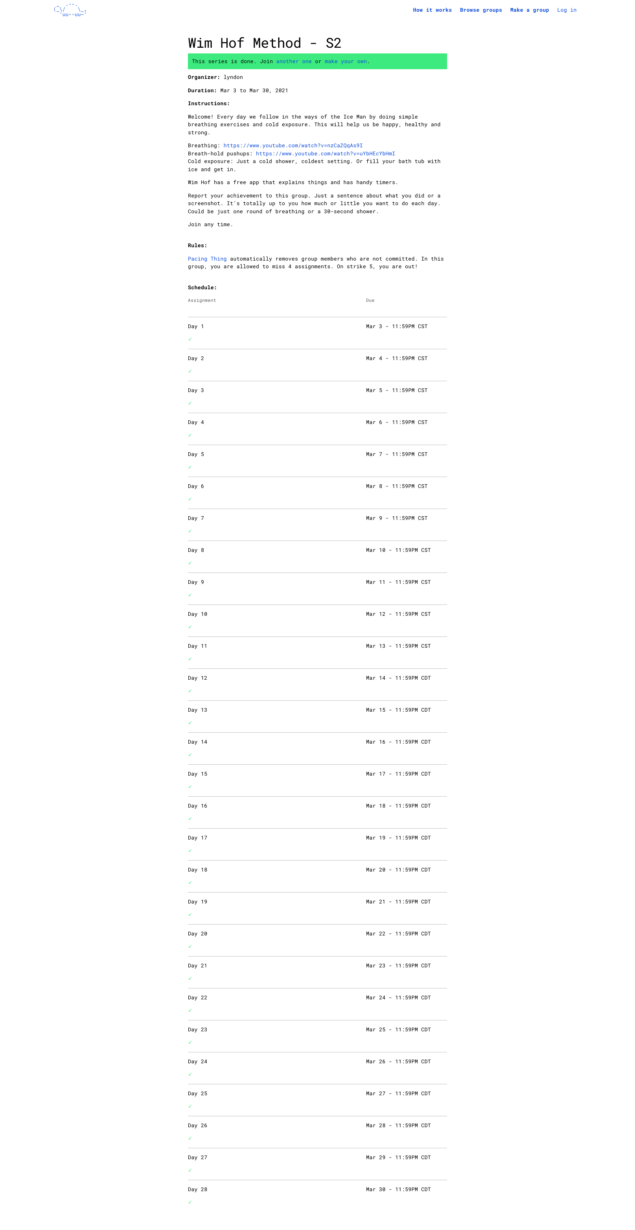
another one (294, 61)
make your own (346, 61)
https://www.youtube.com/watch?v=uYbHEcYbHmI (325, 153)
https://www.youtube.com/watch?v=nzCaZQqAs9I (293, 145)
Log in (567, 9)
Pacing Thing (207, 258)
